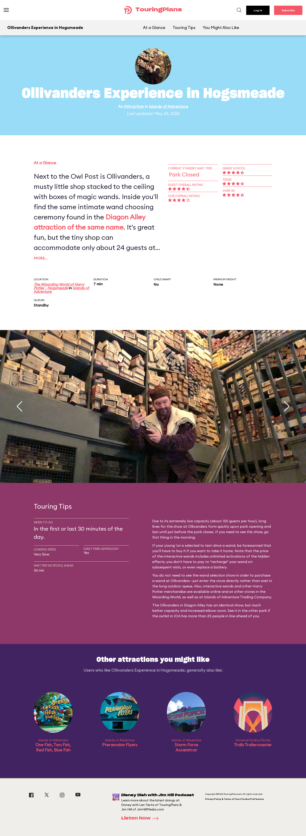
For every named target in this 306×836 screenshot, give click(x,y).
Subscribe (288, 10)
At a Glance (154, 27)
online (215, 591)
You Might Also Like (221, 27)
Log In (258, 10)
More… (40, 258)
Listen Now (141, 818)
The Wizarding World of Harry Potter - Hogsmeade (59, 286)
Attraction (134, 106)
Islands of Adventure (168, 106)
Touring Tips (184, 27)
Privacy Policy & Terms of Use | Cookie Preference (234, 799)
